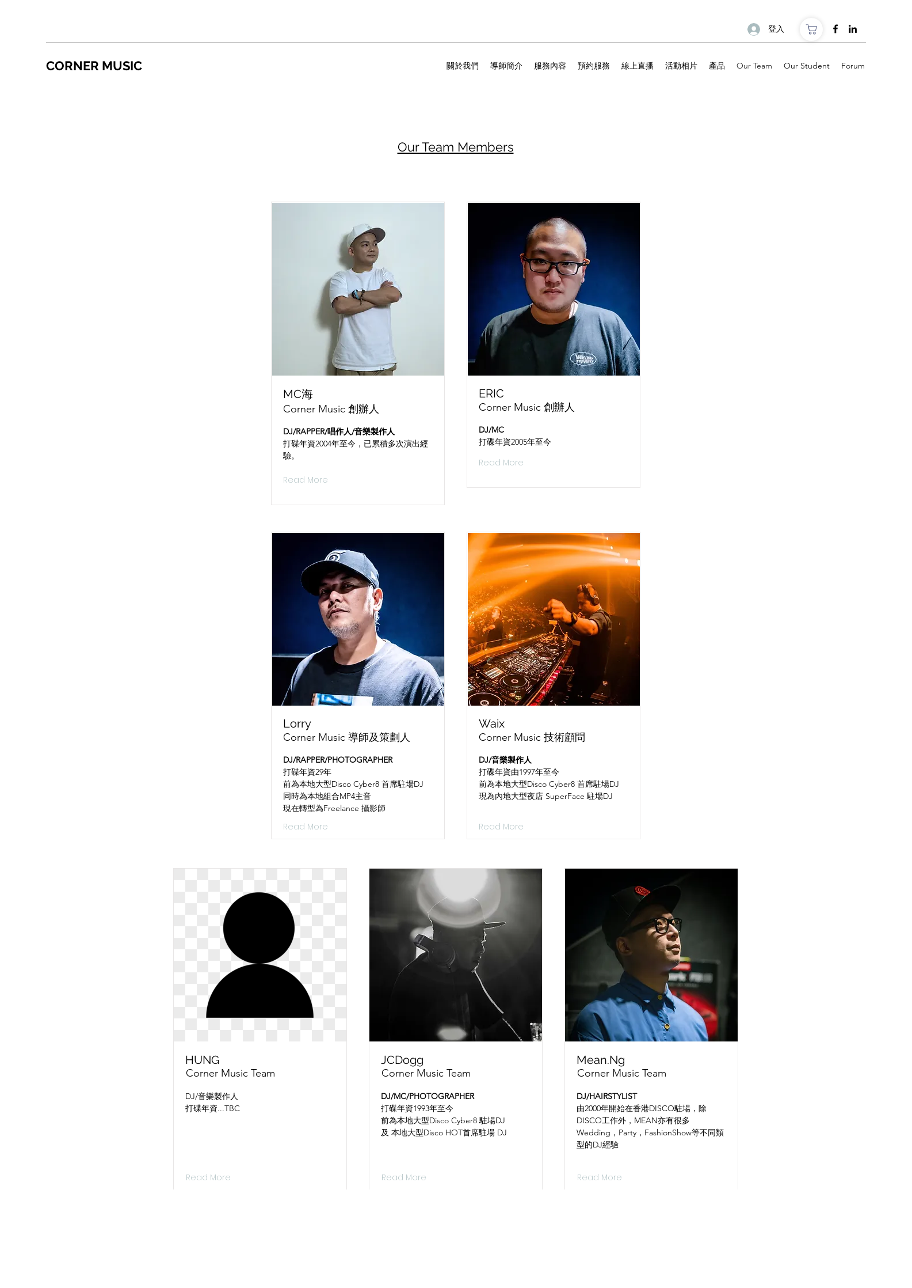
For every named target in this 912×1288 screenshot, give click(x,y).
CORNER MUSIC (95, 65)
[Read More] (305, 480)
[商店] (811, 29)
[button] (207, 1177)
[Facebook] (835, 29)
